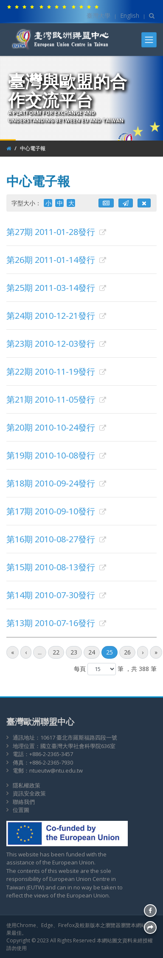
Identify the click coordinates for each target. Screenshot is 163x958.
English (129, 15)
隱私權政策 (26, 785)
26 (127, 652)
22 (56, 652)
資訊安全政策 (29, 793)
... (40, 652)
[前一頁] (25, 652)
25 (109, 652)
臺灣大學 (98, 15)
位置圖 (21, 810)
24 (91, 652)
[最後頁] (156, 652)
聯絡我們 (24, 802)
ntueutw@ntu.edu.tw (56, 770)
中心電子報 (32, 148)
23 (73, 652)
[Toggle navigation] (149, 39)
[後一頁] (142, 652)
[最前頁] (12, 652)
